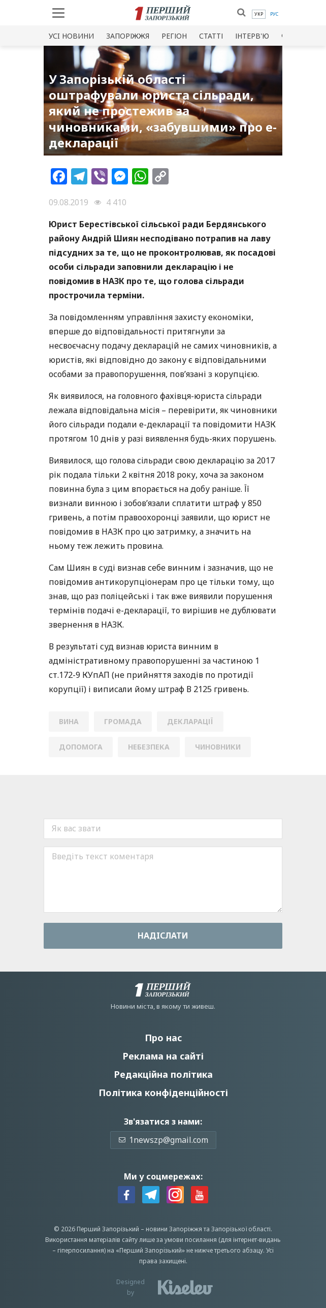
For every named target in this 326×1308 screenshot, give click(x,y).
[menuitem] (258, 14)
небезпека (149, 747)
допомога (81, 747)
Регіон (174, 36)
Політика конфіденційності (163, 1092)
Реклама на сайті (163, 1056)
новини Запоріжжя (174, 1229)
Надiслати (163, 935)
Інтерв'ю (252, 36)
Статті (211, 36)
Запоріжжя (127, 36)
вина (69, 721)
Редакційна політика (163, 1074)
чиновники (218, 747)
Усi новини (71, 36)
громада (123, 721)
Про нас (163, 1038)
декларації (190, 721)
